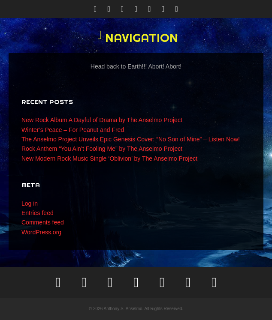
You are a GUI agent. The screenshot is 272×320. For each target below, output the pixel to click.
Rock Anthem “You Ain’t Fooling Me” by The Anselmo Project (101, 148)
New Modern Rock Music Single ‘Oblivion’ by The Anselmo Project (109, 158)
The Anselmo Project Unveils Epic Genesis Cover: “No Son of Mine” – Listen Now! (130, 139)
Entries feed (37, 212)
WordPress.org (41, 232)
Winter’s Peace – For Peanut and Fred (72, 129)
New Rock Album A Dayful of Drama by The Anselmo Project (101, 120)
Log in (29, 203)
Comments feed (42, 222)
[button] (136, 38)
